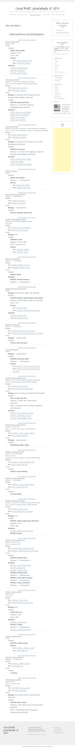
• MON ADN (56, 731)
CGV (39, 734)
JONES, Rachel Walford (18, 120)
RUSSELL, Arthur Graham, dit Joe (22, 433)
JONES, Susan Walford (17, 117)
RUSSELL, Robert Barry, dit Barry (21, 531)
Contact (44, 734)
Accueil (13, 14)
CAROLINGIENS (58, 79)
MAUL (56, 68)
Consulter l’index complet (62, 54)
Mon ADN (46, 14)
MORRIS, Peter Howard (18, 315)
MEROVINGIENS (58, 77)
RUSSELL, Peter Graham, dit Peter (22, 413)
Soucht (56, 91)
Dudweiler (57, 94)
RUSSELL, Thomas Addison (20, 228)
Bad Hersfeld (57, 96)
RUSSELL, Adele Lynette (18, 622)
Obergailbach (57, 93)
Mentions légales (32, 734)
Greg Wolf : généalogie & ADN (37, 8)
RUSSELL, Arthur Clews (19, 386)
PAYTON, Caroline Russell (19, 68)
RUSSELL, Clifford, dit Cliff (25, 648)
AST (55, 63)
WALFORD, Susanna (23, 63)
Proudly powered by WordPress (29, 746)
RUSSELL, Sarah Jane (19, 690)
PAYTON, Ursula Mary (17, 70)
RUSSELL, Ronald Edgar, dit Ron (21, 418)
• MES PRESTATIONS (58, 732)
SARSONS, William (22, 249)
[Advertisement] (62, 150)
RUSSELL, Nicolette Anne (18, 570)
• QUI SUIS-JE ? (57, 727)
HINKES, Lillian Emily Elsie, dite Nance (25, 551)
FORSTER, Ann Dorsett (20, 230)
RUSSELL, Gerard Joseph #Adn (20, 565)
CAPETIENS (57, 81)
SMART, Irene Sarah (23, 188)
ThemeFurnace (49, 746)
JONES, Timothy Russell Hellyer (21, 164)
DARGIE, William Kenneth (20, 265)
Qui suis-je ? (23, 14)
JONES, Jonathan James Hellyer (20, 159)
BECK (55, 70)
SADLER (56, 61)
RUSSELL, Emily (22, 252)
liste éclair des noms (60, 72)
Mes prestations (58, 14)
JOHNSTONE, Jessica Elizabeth (22, 389)
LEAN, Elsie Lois (22, 650)
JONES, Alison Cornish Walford (20, 112)
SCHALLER (57, 65)
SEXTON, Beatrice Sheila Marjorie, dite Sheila (27, 333)
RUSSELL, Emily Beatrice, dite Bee (28, 310)
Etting (56, 87)
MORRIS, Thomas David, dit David (23, 331)
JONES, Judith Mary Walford (19, 115)
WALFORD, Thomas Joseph (20, 688)
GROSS (56, 67)
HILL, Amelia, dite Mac (20, 435)
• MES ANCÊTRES (57, 729)
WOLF (55, 60)
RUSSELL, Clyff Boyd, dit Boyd (20, 629)
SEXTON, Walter (21, 308)
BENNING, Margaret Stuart (21, 267)
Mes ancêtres (35, 14)
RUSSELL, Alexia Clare (17, 568)
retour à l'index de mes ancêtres (27, 40)
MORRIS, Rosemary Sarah (19, 318)
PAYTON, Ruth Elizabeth (18, 73)
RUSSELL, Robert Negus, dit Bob (22, 548)
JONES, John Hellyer (23, 185)
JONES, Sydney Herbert (24, 60)
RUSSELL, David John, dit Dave (20, 415)
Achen (56, 86)
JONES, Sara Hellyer (17, 162)
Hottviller (57, 89)
